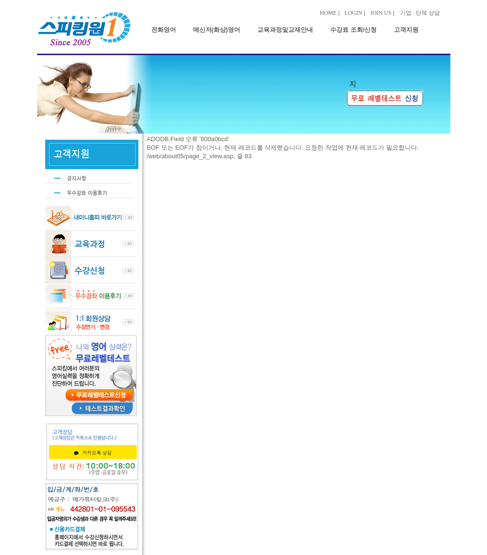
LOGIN (353, 13)
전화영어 (163, 29)
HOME (328, 13)
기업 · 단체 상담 (420, 13)
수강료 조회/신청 (353, 29)
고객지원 (406, 29)
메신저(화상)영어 (217, 29)
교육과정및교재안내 (285, 29)
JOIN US (380, 13)
